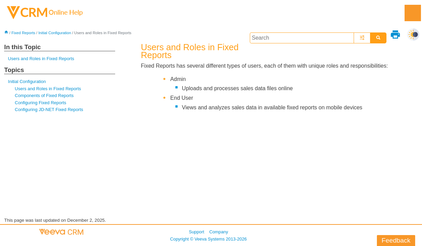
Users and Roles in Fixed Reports (41, 58)
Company (218, 231)
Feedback (396, 240)
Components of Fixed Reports (44, 95)
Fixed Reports (23, 33)
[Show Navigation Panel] (413, 13)
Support (196, 231)
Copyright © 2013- (208, 239)
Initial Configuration (54, 33)
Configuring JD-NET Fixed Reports (49, 109)
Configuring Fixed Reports (40, 102)
